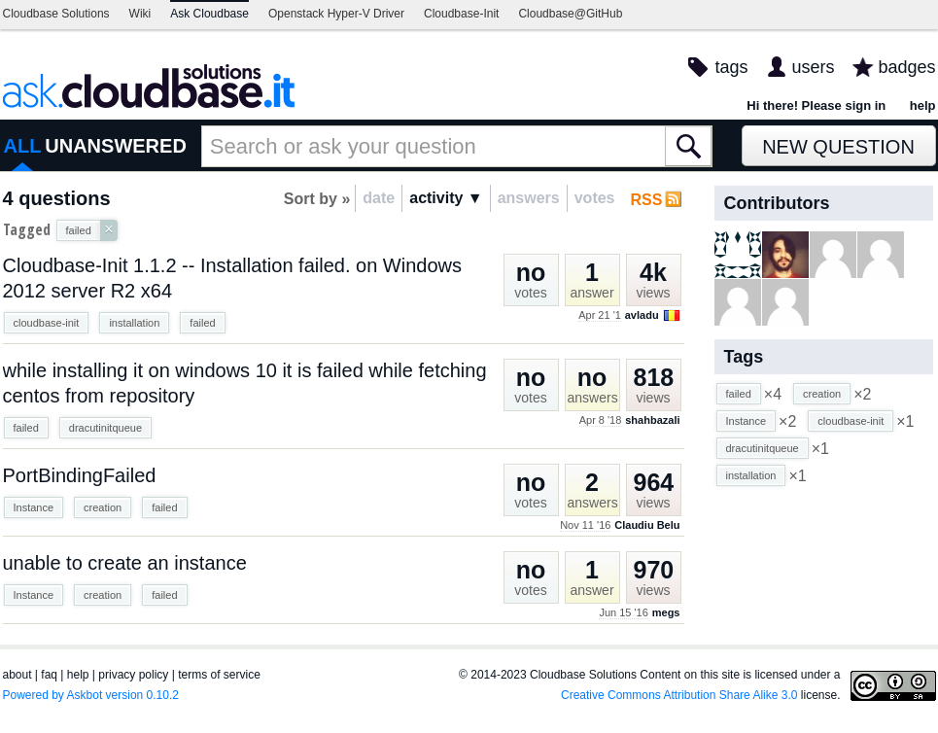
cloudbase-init (47, 323)
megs (666, 612)
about (17, 674)
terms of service (219, 674)
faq (49, 674)
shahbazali (652, 420)
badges (906, 67)
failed (202, 323)
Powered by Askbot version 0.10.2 (91, 695)
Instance (34, 507)
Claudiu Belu (646, 525)
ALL (23, 146)
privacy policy (133, 674)
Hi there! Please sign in (816, 105)
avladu (642, 315)
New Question (838, 146)
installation (134, 323)
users (812, 67)
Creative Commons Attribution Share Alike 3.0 (679, 695)
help (923, 105)
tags (730, 67)
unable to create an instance (125, 563)
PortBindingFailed (79, 475)
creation (103, 507)
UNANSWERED (116, 146)
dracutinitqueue (105, 428)
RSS (647, 200)
